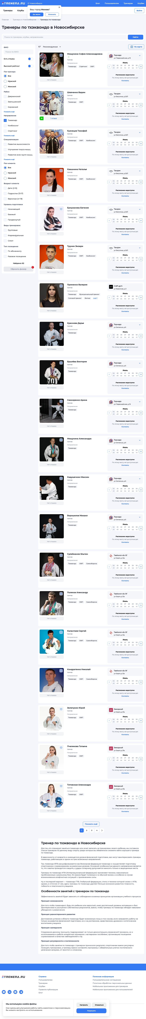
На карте (136, 46)
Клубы (20, 10)
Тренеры (7, 10)
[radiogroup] (18, 81)
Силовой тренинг (75, 298)
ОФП (92, 66)
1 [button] (81, 830)
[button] (102, 830)
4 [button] (96, 830)
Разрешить (91, 1011)
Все (7, 76)
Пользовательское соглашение (107, 980)
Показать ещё (9, 112)
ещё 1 (95, 298)
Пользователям (112, 3)
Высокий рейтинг (18, 66)
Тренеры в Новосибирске (24, 20)
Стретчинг (83, 66)
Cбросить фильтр (22, 268)
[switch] (30, 58)
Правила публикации (48, 989)
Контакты (125, 81)
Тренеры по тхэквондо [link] (50, 20)
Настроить (84, 1005)
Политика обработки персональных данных (112, 983)
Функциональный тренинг (89, 294)
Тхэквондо (72, 66)
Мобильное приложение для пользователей (113, 989)
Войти (139, 11)
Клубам (141, 3)
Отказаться (99, 1005)
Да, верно (36, 14)
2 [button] (86, 830)
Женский (10, 86)
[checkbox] (5, 96)
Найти (135, 37)
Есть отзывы (18, 58)
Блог (98, 3)
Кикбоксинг (90, 140)
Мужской (10, 81)
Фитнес (87, 298)
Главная (5, 20)
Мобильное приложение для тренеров (110, 986)
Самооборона (91, 563)
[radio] (5, 76)
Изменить (52, 14)
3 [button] (91, 830)
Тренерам (128, 3)
